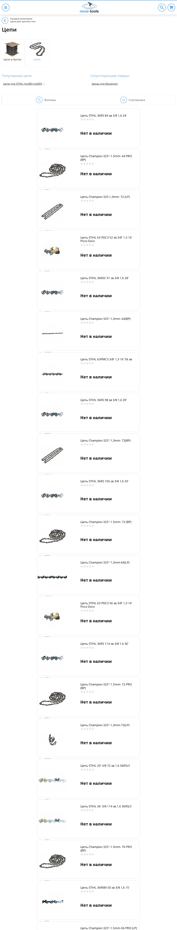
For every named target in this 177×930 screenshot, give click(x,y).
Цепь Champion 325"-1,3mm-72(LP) (146, 478)
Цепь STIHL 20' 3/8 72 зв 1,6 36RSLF (58, 530)
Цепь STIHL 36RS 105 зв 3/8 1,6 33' (147, 324)
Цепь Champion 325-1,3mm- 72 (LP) (60, 169)
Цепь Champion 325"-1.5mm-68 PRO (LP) (148, 788)
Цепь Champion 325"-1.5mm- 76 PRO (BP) (61, 581)
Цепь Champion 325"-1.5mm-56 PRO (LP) (61, 633)
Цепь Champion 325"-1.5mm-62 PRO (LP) (148, 685)
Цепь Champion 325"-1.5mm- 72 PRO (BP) (61, 478)
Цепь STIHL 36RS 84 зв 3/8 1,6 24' (60, 118)
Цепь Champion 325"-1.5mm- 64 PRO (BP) (148, 118)
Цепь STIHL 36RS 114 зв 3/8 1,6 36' (147, 427)
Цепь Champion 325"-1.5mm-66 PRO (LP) (148, 736)
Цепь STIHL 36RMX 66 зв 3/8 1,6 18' (61, 736)
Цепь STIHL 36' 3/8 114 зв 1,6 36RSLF (146, 530)
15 (106, 888)
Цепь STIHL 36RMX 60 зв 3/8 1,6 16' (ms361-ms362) (61, 685)
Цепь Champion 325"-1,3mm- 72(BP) (59, 324)
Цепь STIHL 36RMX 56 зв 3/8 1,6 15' (148, 633)
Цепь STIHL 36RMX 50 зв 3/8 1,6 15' (148, 581)
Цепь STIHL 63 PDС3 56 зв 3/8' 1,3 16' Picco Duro (60, 427)
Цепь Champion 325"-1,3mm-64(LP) (146, 375)
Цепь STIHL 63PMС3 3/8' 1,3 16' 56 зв (61, 272)
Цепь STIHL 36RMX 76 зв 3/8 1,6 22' (148, 839)
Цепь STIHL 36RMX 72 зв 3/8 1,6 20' (61, 788)
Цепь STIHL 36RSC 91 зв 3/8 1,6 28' (60, 221)
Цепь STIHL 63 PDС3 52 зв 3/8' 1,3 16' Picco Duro (147, 169)
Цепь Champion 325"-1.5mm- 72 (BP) (61, 375)
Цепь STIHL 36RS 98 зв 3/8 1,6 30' (146, 272)
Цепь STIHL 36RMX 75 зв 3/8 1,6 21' (61, 839)
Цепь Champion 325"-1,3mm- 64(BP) (146, 221)
